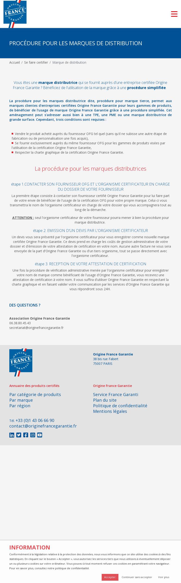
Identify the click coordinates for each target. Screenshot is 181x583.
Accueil (14, 62)
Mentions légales (110, 411)
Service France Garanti (115, 394)
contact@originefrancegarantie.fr (43, 426)
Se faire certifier (36, 62)
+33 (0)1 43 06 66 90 (35, 420)
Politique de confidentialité (120, 405)
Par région (19, 405)
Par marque (21, 400)
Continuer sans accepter (137, 577)
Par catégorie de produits (35, 394)
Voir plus (163, 577)
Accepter (110, 577)
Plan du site (105, 400)
